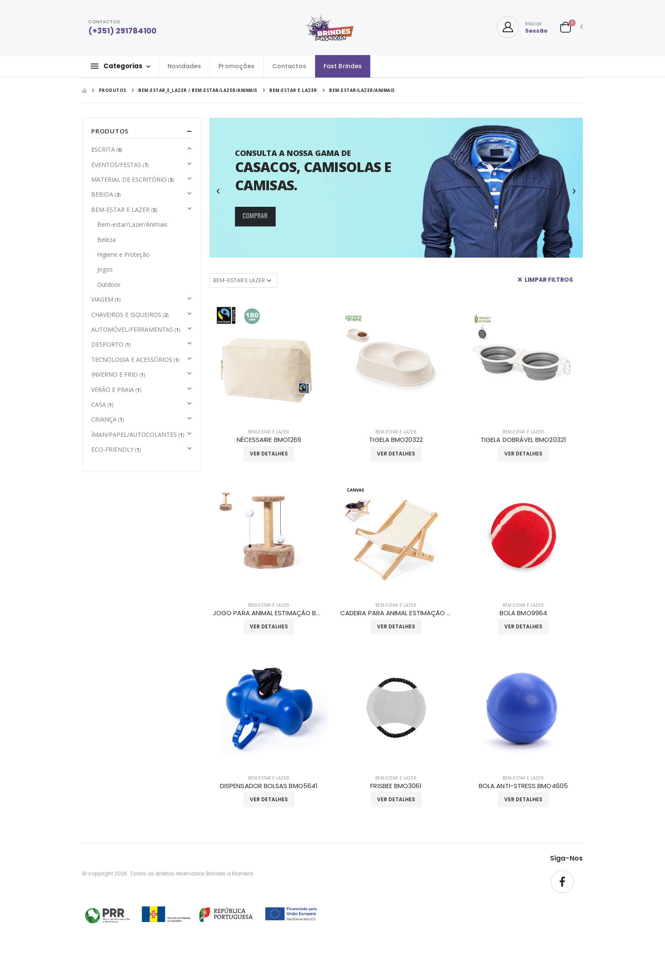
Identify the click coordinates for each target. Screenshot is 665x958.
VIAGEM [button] (105, 299)
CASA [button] (102, 404)
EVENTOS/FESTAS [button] (119, 165)
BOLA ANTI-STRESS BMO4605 (523, 786)
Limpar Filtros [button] (545, 279)
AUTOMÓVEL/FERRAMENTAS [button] (135, 329)
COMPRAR (255, 215)
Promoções (236, 66)
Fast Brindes (343, 66)
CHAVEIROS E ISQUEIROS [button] (129, 315)
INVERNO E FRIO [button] (118, 374)
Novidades (184, 66)
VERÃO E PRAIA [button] (116, 390)
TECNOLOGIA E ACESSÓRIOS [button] (135, 359)
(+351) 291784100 (122, 30)
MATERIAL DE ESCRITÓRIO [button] (132, 179)
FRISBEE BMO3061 (396, 786)
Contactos (289, 66)
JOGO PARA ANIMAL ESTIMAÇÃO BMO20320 (269, 613)
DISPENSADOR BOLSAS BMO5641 (269, 786)
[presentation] (218, 190)
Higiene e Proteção (123, 254)
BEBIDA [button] (105, 194)
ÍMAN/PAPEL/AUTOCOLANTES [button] (137, 434)
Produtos (112, 90)
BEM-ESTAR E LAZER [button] (124, 209)
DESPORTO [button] (111, 344)
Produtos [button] (110, 131)
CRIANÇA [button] (107, 419)
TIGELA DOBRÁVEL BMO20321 (523, 440)
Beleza (106, 240)
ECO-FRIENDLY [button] (116, 449)
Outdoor (108, 284)
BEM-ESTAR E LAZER (268, 432)
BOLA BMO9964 (523, 613)
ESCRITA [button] (106, 149)
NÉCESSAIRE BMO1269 (269, 440)
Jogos (105, 269)
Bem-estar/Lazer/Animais (132, 224)
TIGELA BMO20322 (396, 440)
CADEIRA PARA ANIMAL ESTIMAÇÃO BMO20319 (396, 613)
